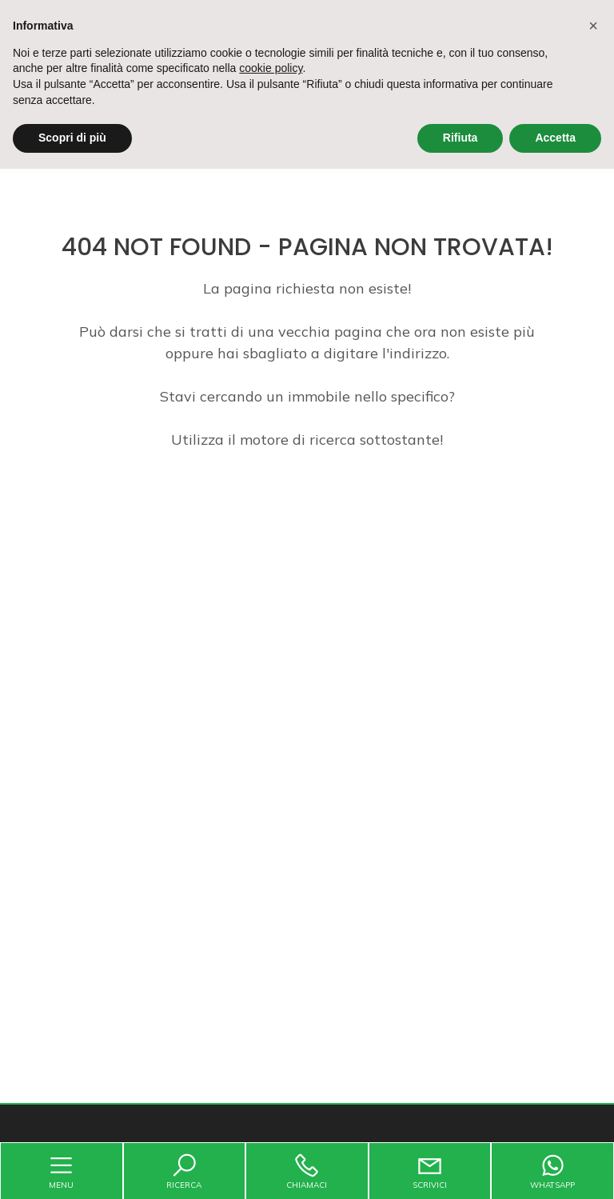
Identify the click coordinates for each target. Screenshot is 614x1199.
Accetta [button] (555, 137)
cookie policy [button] (270, 68)
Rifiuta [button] (460, 137)
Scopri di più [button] (72, 137)
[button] (593, 25)
